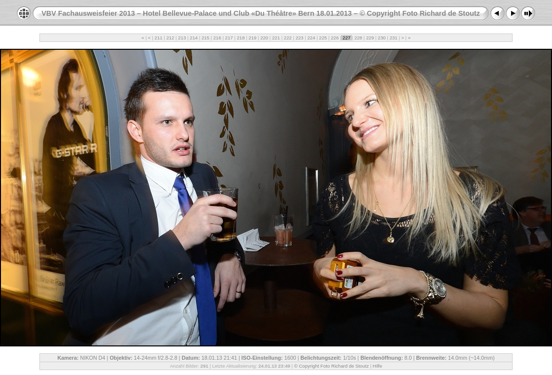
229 (370, 37)
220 (264, 37)
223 (299, 37)
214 (193, 37)
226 (335, 37)
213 (182, 37)
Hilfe (377, 366)
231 (393, 37)
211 (158, 37)
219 (252, 37)
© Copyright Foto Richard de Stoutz (331, 366)
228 (358, 37)
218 (241, 37)
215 (205, 37)
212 (170, 37)
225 (323, 37)
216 (217, 37)
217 (229, 37)
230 (382, 37)
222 (287, 37)
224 (311, 37)
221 (276, 37)
